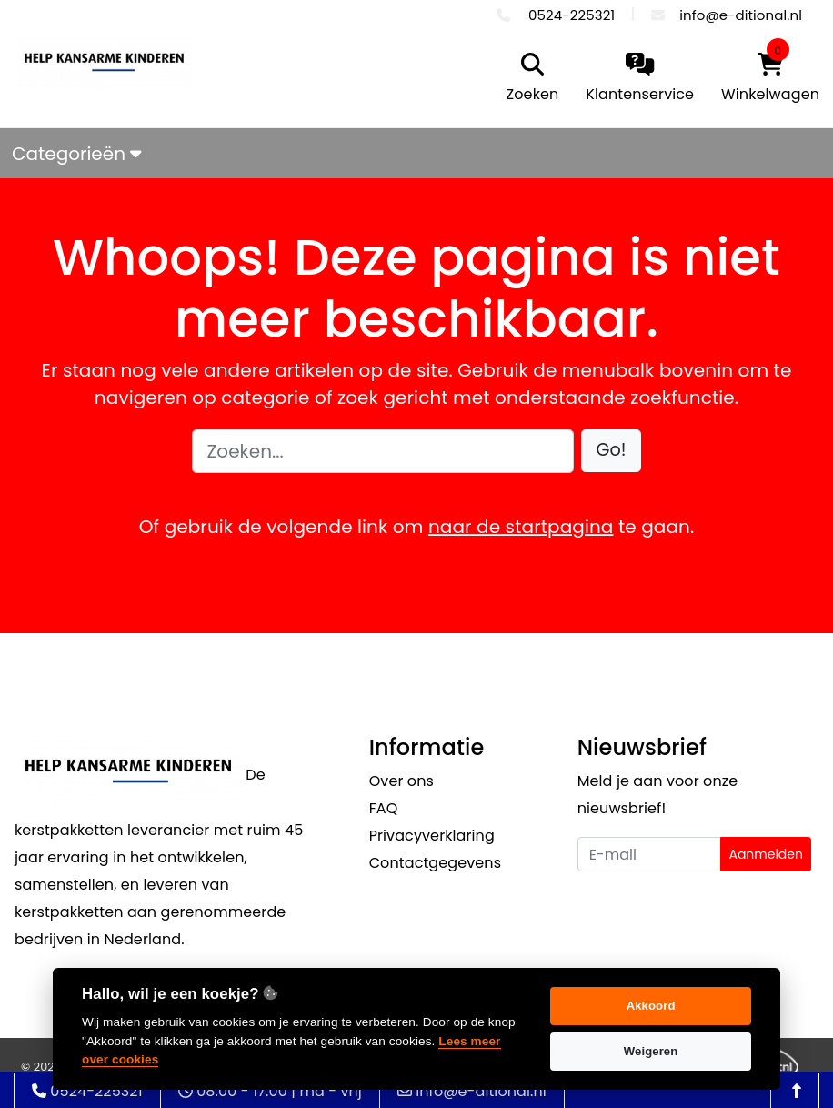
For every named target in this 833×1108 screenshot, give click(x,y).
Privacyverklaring (432, 835)
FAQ (383, 808)
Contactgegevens (435, 862)
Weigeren (651, 1051)
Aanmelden (765, 854)
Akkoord (651, 1005)
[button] (611, 450)
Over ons (401, 781)
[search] (528, 79)
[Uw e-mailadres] (649, 854)
